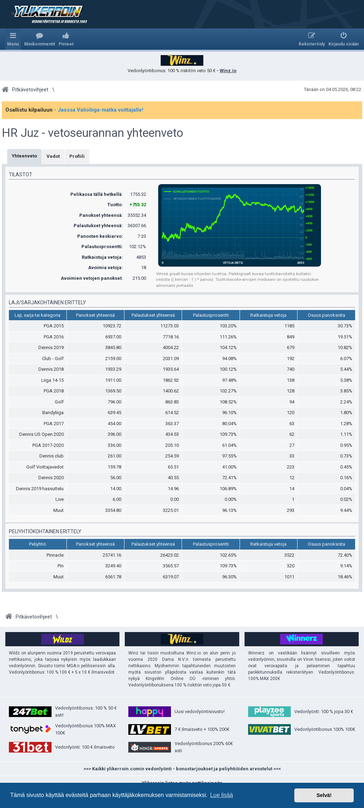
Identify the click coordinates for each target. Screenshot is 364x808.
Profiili (77, 156)
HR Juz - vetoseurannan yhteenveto (92, 133)
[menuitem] (39, 39)
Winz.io (228, 70)
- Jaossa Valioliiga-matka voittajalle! (98, 110)
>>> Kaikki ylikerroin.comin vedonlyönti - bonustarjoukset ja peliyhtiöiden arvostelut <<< (182, 768)
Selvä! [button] (323, 795)
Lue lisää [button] (221, 795)
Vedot (53, 156)
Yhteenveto (24, 156)
